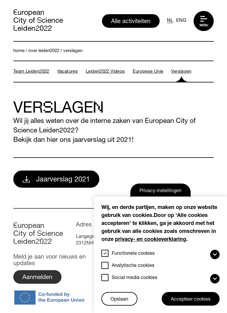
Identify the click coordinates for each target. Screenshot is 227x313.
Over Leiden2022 (43, 51)
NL (170, 21)
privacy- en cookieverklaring (150, 239)
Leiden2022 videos (105, 71)
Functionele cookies (133, 254)
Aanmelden (37, 278)
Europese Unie (148, 71)
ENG (181, 21)
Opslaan (119, 299)
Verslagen (72, 51)
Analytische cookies (133, 266)
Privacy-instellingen (160, 191)
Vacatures (67, 71)
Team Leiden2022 (31, 71)
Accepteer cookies (190, 299)
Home (19, 51)
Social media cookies (134, 278)
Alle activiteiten (130, 22)
